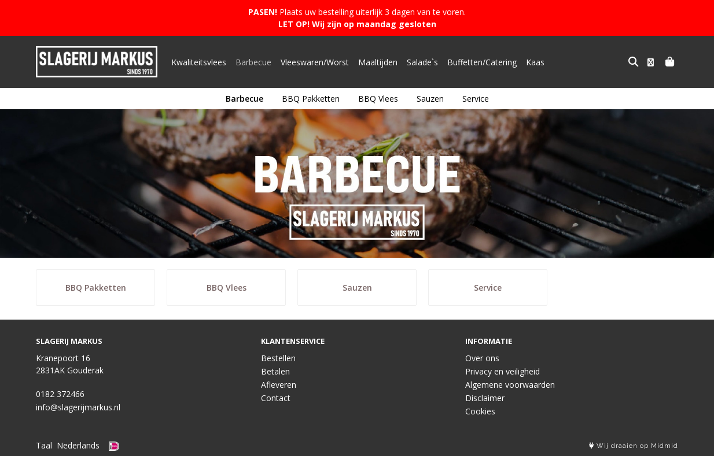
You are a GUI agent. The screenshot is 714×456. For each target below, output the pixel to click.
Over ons (482, 358)
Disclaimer (485, 397)
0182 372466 (60, 393)
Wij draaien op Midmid (633, 446)
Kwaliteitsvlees (198, 62)
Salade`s (422, 62)
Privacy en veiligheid (502, 371)
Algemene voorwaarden (510, 384)
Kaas (535, 62)
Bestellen (278, 358)
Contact (275, 397)
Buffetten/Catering (482, 62)
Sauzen (430, 98)
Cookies (480, 411)
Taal (44, 445)
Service (475, 98)
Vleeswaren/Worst (315, 62)
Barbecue (253, 62)
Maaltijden (378, 62)
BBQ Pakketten (311, 98)
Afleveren (278, 384)
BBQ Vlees (378, 98)
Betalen (275, 371)
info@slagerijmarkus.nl (78, 407)
